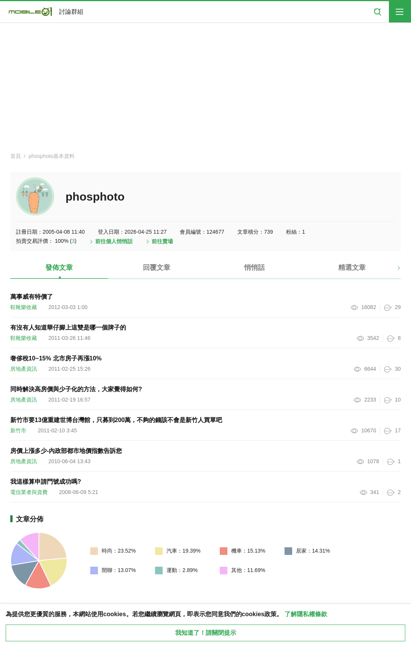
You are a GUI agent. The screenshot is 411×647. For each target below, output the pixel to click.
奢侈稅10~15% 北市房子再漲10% (56, 358)
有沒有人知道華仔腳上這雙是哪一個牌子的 (68, 327)
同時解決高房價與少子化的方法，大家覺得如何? (76, 389)
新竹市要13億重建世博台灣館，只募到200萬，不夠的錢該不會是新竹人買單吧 (116, 420)
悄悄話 (254, 267)
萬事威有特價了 (31, 296)
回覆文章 (156, 267)
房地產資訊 (23, 369)
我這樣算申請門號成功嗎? (45, 481)
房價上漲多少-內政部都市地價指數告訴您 (66, 451)
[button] (392, 271)
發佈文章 (59, 267)
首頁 (15, 156)
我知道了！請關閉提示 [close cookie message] (205, 632)
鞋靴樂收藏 (23, 307)
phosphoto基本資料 (52, 156)
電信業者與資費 (29, 492)
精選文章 (352, 267)
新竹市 (18, 430)
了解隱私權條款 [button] (306, 614)
